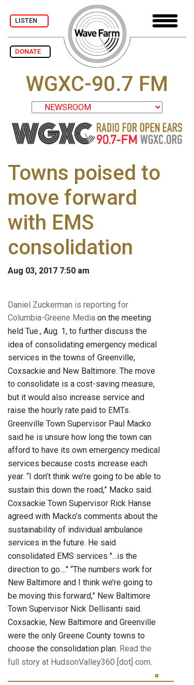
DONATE (30, 51)
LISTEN (29, 20)
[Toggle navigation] (165, 21)
